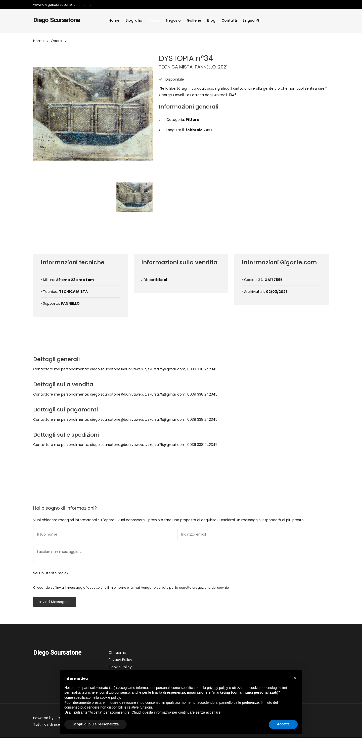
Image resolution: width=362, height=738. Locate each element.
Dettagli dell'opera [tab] (181, 227)
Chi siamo (117, 652)
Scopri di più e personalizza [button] (95, 724)
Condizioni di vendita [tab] (181, 334)
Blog (211, 20)
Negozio (173, 20)
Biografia (133, 20)
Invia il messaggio (54, 602)
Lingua (251, 20)
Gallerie (194, 20)
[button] (295, 678)
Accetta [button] (283, 724)
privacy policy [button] (217, 688)
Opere (154, 20)
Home (114, 20)
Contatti (229, 20)
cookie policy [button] (110, 697)
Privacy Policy (120, 659)
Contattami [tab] (181, 478)
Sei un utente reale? (51, 573)
